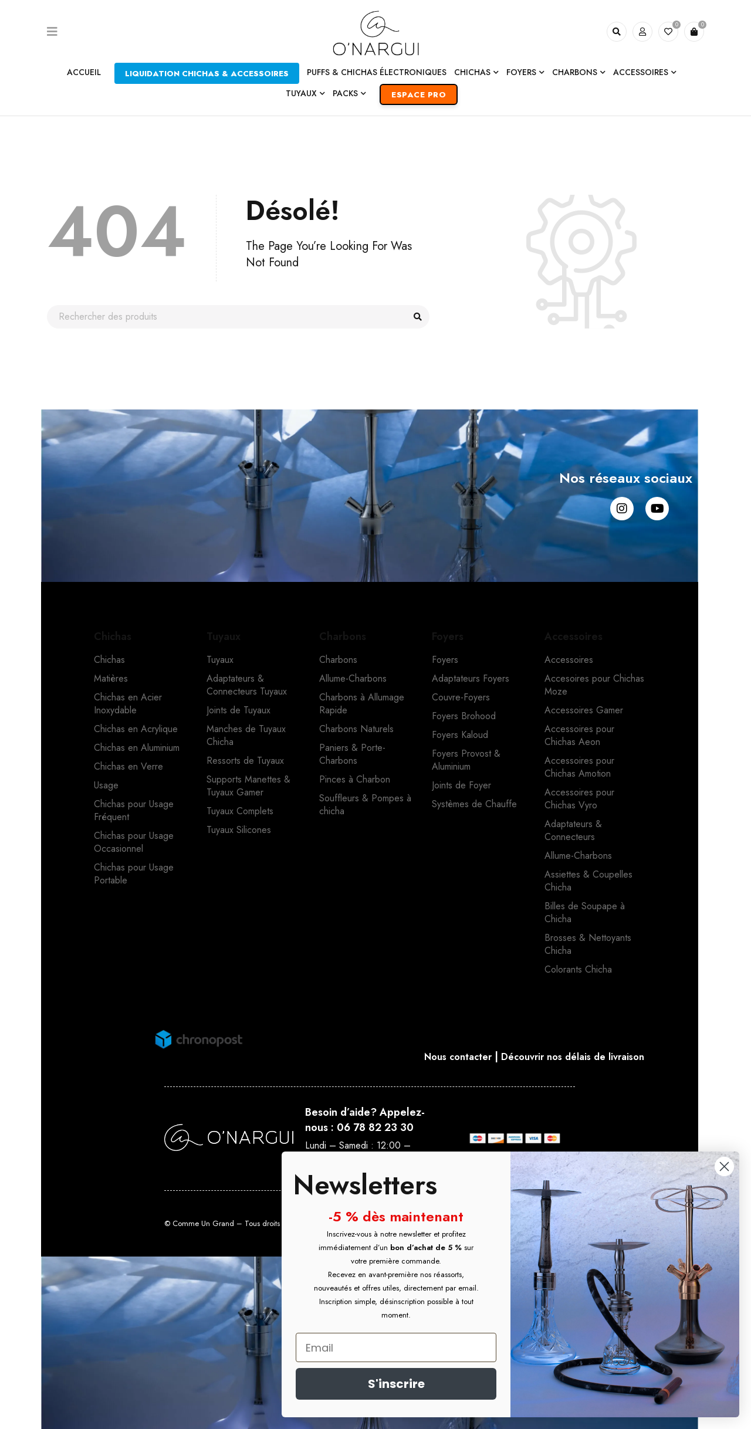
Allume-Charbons (353, 678)
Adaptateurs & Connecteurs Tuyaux (247, 685)
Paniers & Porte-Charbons (352, 754)
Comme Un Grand (203, 1223)
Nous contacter (450, 1056)
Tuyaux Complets (240, 811)
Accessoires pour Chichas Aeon (579, 735)
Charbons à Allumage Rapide (361, 703)
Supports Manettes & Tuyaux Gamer (248, 786)
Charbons (338, 659)
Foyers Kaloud (460, 734)
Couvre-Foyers (461, 697)
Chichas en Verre (128, 766)
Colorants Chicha (578, 969)
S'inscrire (396, 1384)
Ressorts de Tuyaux (245, 760)
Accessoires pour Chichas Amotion (579, 767)
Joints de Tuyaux (238, 710)
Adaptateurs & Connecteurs (573, 830)
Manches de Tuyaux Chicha (246, 735)
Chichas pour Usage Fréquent (134, 810)
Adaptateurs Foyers (470, 678)
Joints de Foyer (461, 785)
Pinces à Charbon (354, 779)
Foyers (445, 659)
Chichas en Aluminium (137, 747)
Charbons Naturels (356, 729)
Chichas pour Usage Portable (134, 874)
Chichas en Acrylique (136, 729)
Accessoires (568, 659)
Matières (111, 678)
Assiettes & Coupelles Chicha (588, 881)
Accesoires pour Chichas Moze (594, 685)
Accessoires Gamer (583, 710)
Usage (106, 785)
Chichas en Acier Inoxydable (128, 703)
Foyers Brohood (464, 716)
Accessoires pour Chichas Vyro (579, 798)
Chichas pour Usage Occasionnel (134, 842)
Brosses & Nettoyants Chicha (587, 944)
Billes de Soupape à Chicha (584, 912)
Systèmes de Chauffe (474, 804)
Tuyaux (220, 659)
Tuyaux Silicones (239, 830)
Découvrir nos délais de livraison (576, 1056)
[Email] (396, 1347)
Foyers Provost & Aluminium (466, 760)
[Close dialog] (724, 1166)
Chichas (109, 659)
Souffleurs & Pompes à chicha (365, 804)
